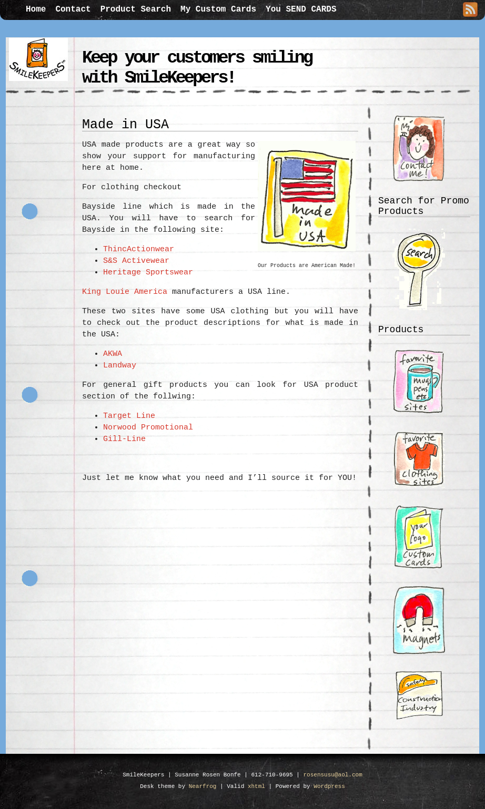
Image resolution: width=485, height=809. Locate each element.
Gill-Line (124, 439)
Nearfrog (203, 786)
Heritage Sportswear (148, 272)
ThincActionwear (138, 249)
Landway (119, 365)
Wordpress (329, 786)
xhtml (256, 786)
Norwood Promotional (150, 427)
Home (36, 9)
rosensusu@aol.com (333, 775)
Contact (72, 9)
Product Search (135, 9)
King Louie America (124, 292)
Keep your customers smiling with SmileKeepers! (196, 68)
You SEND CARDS (301, 9)
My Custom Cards (218, 9)
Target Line (129, 416)
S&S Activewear (136, 261)
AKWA (112, 354)
